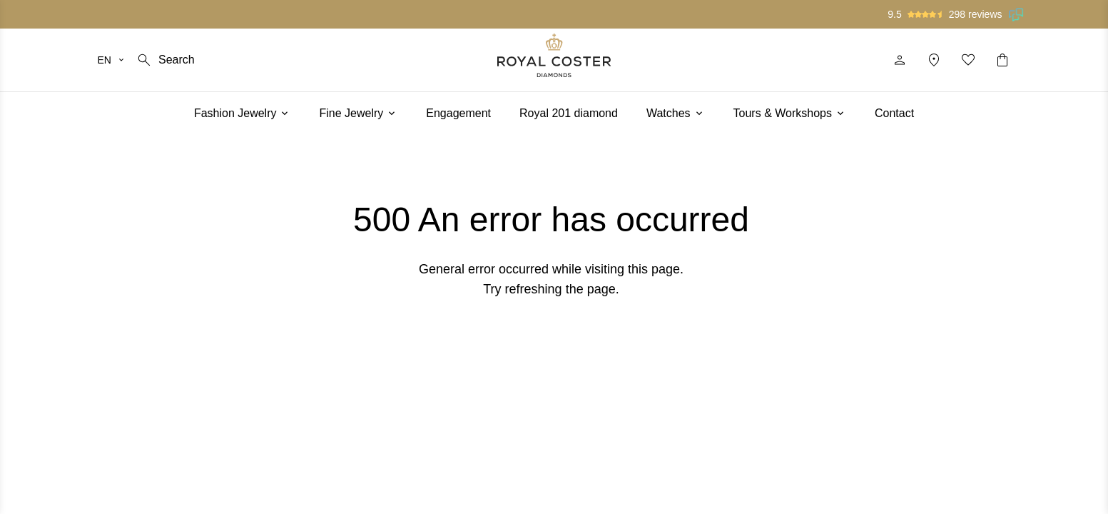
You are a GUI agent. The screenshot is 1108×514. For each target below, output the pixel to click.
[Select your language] (112, 60)
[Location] (934, 60)
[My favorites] (968, 60)
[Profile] (899, 60)
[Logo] (554, 55)
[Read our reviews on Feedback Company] (1016, 14)
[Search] (165, 60)
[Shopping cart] (1002, 60)
